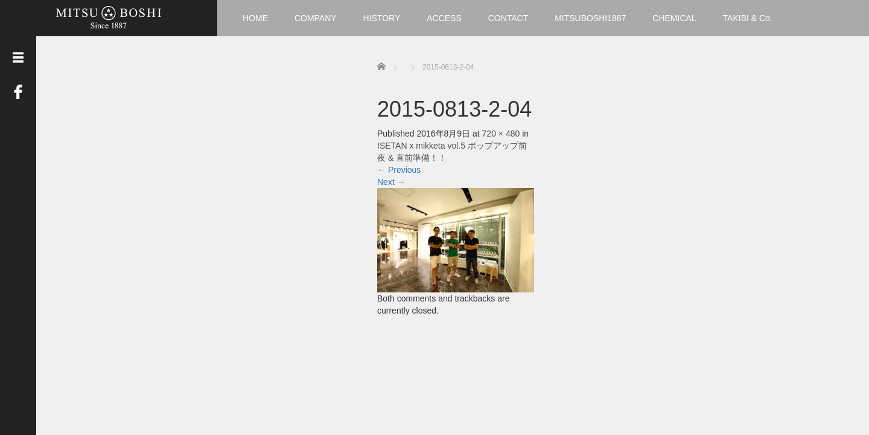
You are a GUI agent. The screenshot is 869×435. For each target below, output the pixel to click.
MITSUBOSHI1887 (590, 18)
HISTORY (382, 18)
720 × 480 (501, 133)
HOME (255, 18)
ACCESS (444, 18)
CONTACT (508, 18)
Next (391, 182)
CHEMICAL (674, 18)
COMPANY (315, 18)
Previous (399, 170)
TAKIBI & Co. (747, 18)
